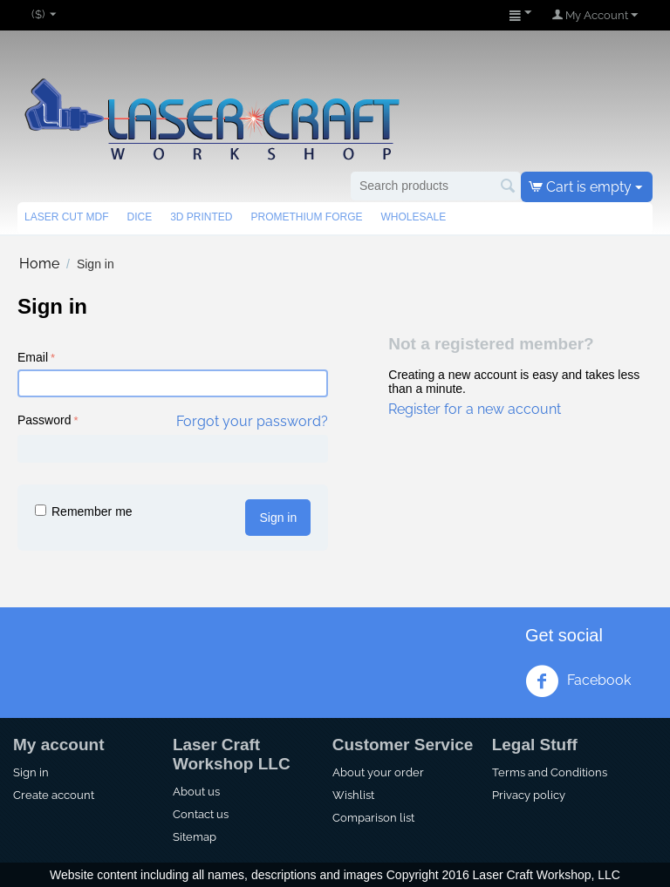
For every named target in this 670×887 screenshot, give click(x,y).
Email (32, 357)
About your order (378, 772)
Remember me (84, 511)
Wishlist (353, 795)
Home (39, 263)
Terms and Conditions (549, 772)
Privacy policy (528, 795)
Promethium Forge (306, 217)
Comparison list (373, 817)
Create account (53, 795)
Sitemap (194, 836)
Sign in (278, 518)
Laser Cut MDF (66, 217)
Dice (139, 217)
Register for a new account (474, 409)
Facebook (578, 681)
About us (196, 791)
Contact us (201, 814)
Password (44, 420)
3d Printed (201, 217)
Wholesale (413, 217)
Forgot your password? (252, 421)
